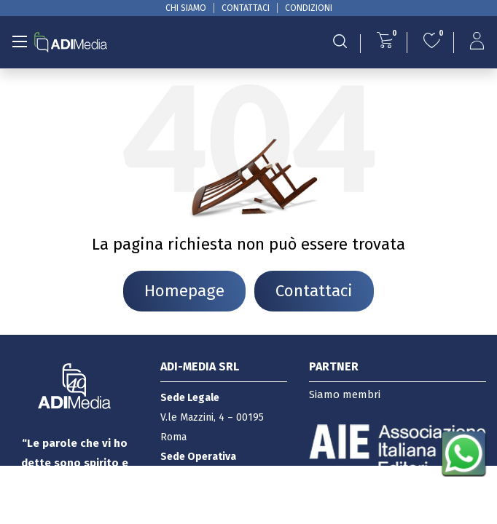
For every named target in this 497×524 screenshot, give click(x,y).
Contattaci (314, 291)
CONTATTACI (246, 8)
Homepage (184, 291)
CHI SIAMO (185, 8)
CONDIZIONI (308, 8)
